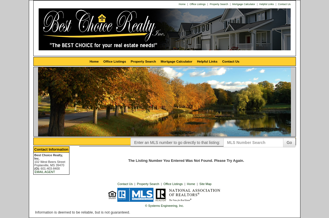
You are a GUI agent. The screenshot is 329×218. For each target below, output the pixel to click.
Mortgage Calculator (243, 4)
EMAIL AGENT (45, 172)
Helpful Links (266, 4)
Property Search (219, 4)
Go (289, 142)
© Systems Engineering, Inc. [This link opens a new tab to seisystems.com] (164, 205)
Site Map (205, 184)
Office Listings (198, 4)
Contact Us (284, 4)
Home (182, 4)
